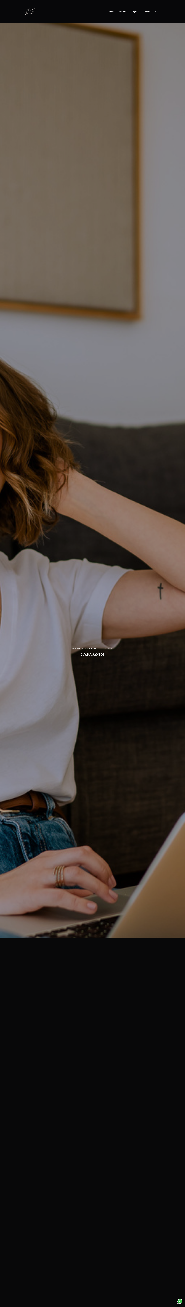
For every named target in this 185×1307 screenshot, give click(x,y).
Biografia (135, 12)
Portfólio (122, 12)
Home (111, 12)
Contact (147, 12)
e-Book (158, 12)
